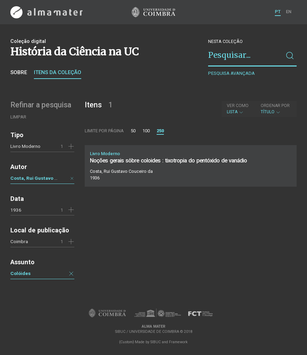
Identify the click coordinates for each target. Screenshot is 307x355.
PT (278, 11)
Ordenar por (275, 105)
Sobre (18, 72)
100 (146, 130)
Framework (178, 342)
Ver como (238, 105)
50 (133, 130)
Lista (238, 109)
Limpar (18, 116)
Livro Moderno (25, 146)
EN (288, 11)
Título (275, 109)
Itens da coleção (57, 72)
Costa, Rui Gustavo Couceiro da (46, 178)
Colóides (20, 273)
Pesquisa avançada (231, 73)
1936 (15, 210)
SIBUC (155, 342)
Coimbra (19, 241)
